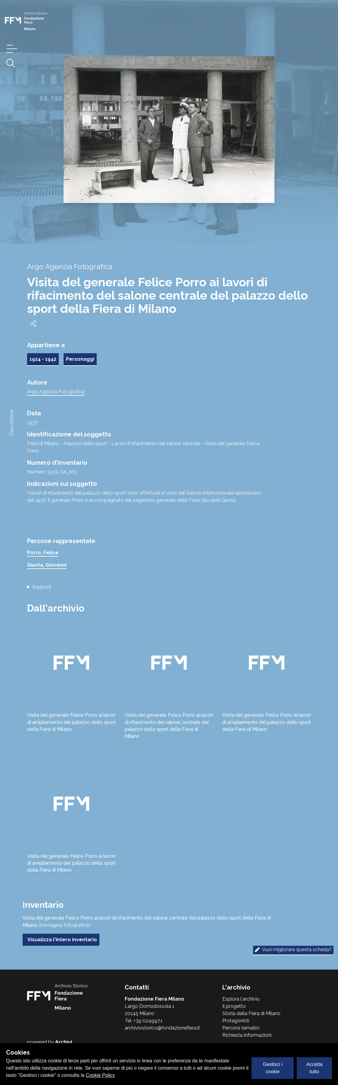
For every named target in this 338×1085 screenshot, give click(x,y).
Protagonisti (235, 1021)
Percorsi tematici (240, 1028)
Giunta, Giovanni (47, 565)
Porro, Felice (42, 552)
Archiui (63, 1042)
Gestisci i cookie (273, 1068)
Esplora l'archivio (241, 999)
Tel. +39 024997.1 (144, 1021)
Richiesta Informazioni (246, 1035)
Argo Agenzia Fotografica (55, 392)
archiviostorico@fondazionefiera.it (162, 1028)
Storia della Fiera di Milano (251, 1013)
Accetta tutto (314, 1068)
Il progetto (234, 1006)
